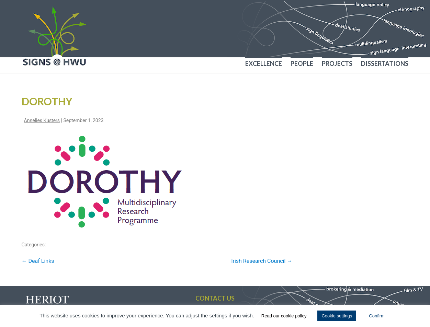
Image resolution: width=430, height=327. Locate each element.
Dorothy (47, 101)
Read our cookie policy (284, 315)
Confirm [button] (377, 315)
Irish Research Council (261, 261)
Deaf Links (38, 261)
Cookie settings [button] (336, 315)
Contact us (215, 298)
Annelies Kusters (42, 120)
